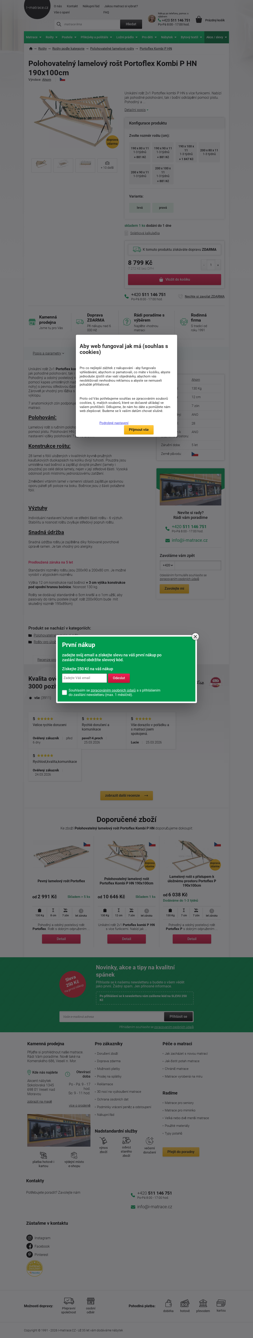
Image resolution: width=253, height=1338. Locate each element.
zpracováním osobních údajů (113, 690)
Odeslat (119, 678)
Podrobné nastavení (113, 423)
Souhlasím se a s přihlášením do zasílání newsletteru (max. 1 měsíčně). (114, 692)
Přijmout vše (139, 430)
